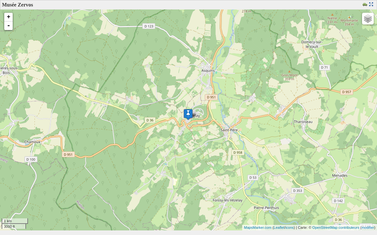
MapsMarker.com (257, 227)
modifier (367, 227)
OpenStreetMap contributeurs (335, 227)
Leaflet (279, 227)
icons (290, 227)
